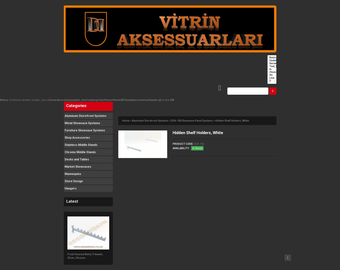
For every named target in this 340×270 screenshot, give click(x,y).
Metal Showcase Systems (82, 123)
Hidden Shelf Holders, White (232, 120)
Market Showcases (78, 166)
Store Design (74, 181)
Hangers (71, 188)
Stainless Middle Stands (81, 145)
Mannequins (73, 174)
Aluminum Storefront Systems (85, 116)
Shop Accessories (77, 137)
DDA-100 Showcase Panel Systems (192, 120)
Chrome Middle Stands (80, 152)
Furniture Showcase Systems (85, 130)
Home (125, 120)
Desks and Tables (77, 159)
